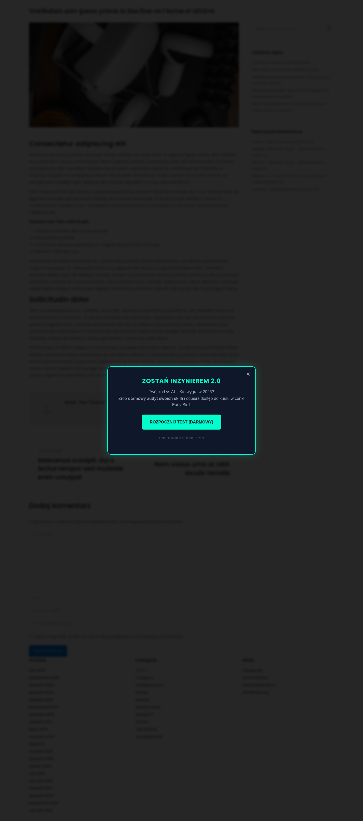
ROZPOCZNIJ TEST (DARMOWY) (181, 422)
